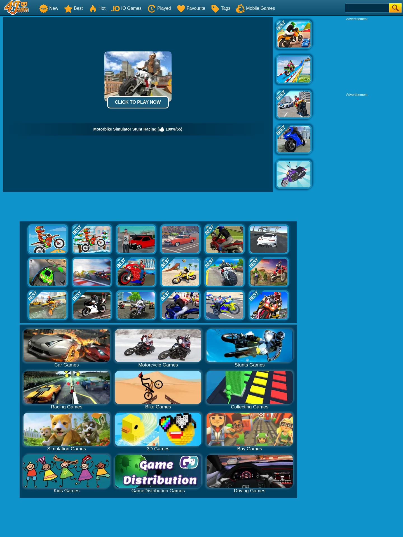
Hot (97, 8)
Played (159, 8)
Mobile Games (255, 8)
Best (73, 8)
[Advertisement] (357, 56)
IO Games (126, 8)
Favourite (191, 8)
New (48, 8)
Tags (220, 8)
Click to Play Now (138, 102)
